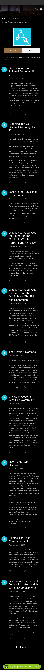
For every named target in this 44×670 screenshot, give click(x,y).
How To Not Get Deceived (18, 463)
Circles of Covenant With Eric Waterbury (21, 398)
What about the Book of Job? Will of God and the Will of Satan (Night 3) (24, 584)
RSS (31, 51)
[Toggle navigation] (41, 8)
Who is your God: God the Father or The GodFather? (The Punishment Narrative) (23, 237)
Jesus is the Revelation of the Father (23, 193)
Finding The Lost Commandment (19, 539)
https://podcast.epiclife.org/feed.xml (15, 22)
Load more (22, 647)
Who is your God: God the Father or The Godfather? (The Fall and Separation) (22, 294)
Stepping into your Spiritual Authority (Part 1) (23, 127)
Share (12, 51)
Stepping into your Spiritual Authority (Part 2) (23, 71)
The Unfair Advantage (22, 351)
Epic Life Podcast (10, 18)
